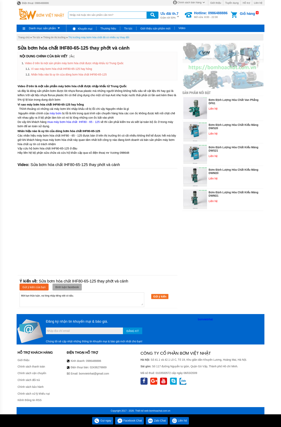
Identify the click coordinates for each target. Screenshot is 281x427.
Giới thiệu (215, 2)
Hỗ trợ (246, 2)
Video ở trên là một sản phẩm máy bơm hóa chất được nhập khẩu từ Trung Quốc (74, 63)
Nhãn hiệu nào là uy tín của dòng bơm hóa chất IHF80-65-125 (69, 74)
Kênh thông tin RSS (30, 400)
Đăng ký (132, 331)
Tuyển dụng (232, 2)
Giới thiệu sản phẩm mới (155, 28)
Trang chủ (24, 37)
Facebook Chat (129, 420)
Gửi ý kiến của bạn (34, 287)
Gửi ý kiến (159, 296)
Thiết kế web (142, 410)
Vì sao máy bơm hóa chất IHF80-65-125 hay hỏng (61, 68)
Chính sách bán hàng (189, 2)
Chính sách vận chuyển (32, 373)
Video (182, 28)
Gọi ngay (102, 420)
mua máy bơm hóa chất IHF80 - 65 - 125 (73, 121)
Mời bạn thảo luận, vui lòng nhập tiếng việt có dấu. (82, 299)
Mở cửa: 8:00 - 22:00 (211, 15)
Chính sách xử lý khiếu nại (34, 393)
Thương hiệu (108, 28)
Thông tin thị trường (54, 37)
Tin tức (128, 28)
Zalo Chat (157, 420)
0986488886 (93, 360)
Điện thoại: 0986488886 (33, 3)
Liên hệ (258, 2)
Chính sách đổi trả (29, 380)
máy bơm (55, 113)
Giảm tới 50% (169, 15)
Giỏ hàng (247, 14)
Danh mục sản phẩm (42, 28)
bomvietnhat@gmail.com (94, 373)
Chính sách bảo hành (31, 386)
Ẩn (72, 56)
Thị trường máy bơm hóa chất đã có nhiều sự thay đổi (98, 37)
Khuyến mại (82, 28)
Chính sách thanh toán (31, 366)
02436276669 (98, 367)
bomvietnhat (205, 319)
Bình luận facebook (67, 287)
